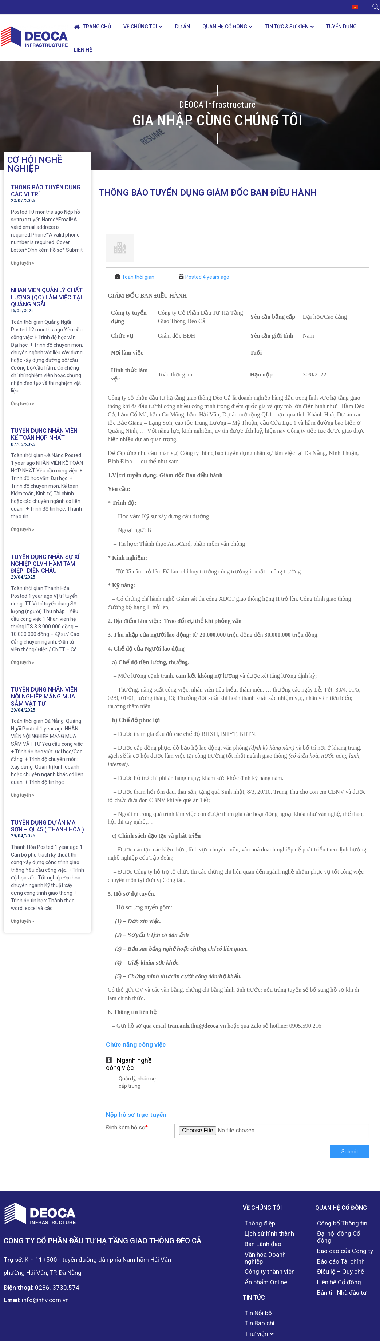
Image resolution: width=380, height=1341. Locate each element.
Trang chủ (92, 27)
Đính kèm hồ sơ (127, 1127)
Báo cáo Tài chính (341, 1261)
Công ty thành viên (270, 1271)
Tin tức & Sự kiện (287, 26)
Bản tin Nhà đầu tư (342, 1292)
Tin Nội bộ (258, 1313)
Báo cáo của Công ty (345, 1251)
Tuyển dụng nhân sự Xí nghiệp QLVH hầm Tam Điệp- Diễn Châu (45, 563)
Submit (349, 1152)
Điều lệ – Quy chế (340, 1271)
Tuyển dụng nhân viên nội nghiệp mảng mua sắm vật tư (44, 696)
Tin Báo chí (259, 1323)
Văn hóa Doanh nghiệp (265, 1258)
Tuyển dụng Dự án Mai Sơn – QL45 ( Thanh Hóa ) (47, 826)
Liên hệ (83, 50)
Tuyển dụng (341, 26)
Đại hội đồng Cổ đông (338, 1237)
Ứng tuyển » (22, 263)
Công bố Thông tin (342, 1223)
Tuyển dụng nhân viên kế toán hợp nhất (44, 434)
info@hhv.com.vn (45, 1300)
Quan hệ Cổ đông (224, 26)
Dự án (182, 26)
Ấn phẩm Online (266, 1282)
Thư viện (256, 1333)
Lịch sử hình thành (269, 1233)
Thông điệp (260, 1223)
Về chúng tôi (140, 26)
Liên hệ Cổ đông (339, 1282)
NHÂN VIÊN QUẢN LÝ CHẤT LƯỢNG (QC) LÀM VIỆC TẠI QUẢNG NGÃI (47, 297)
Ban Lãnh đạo (263, 1244)
